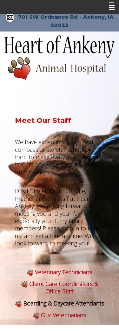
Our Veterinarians (63, 315)
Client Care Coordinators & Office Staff (63, 287)
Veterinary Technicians (63, 272)
